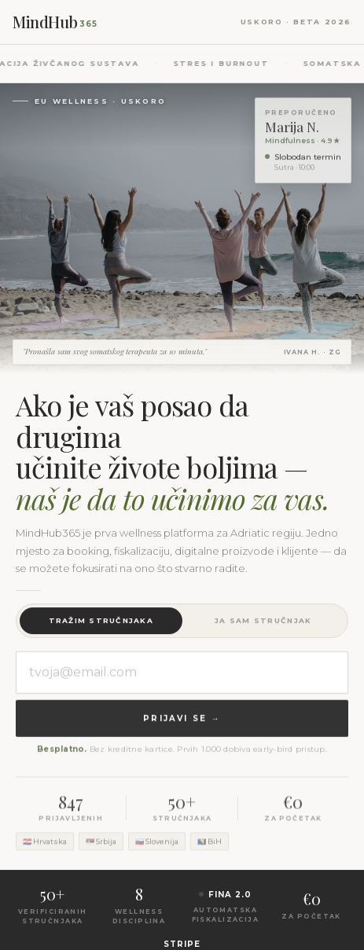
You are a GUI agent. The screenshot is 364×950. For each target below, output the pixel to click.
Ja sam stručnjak (263, 621)
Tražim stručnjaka (101, 621)
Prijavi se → (181, 720)
